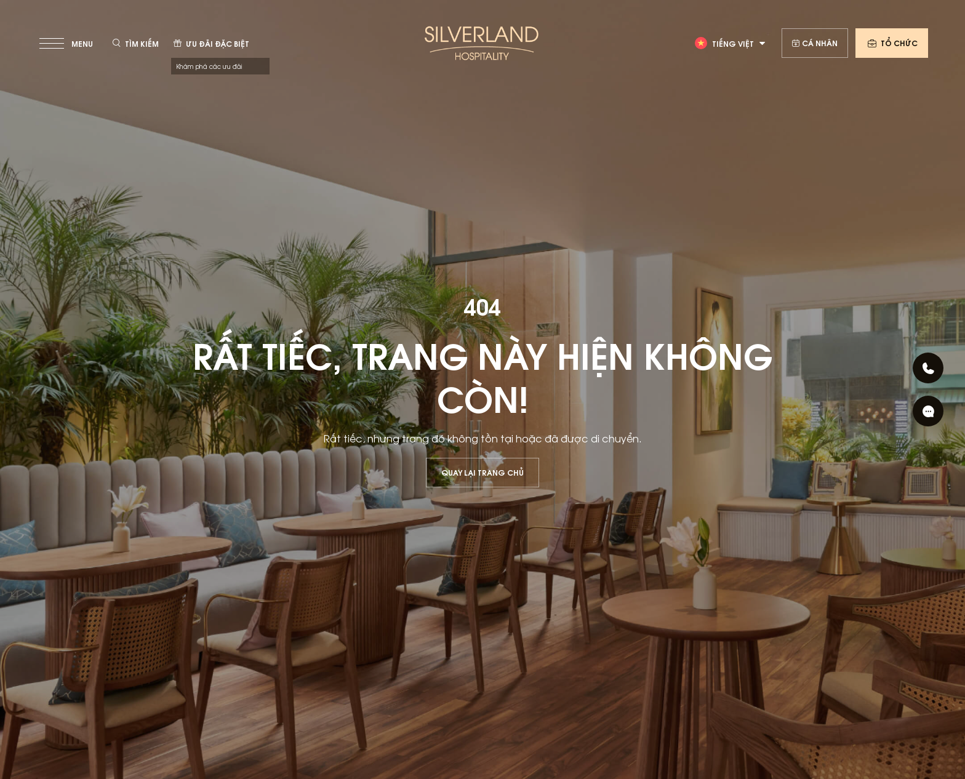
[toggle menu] (67, 43)
